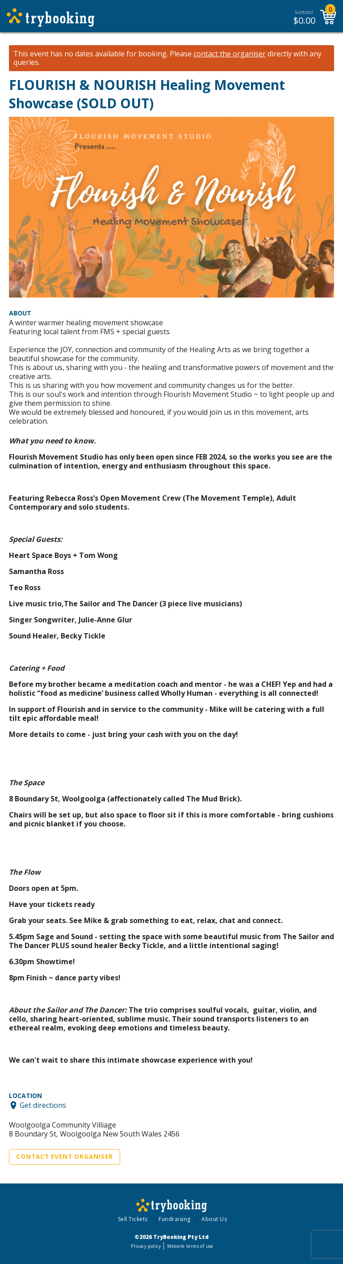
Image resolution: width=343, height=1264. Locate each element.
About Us (214, 1219)
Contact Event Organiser (64, 1157)
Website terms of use (190, 1246)
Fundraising (175, 1219)
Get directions (43, 1105)
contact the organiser (229, 54)
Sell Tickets (133, 1219)
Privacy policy (146, 1246)
